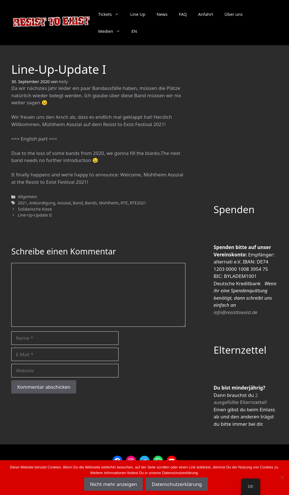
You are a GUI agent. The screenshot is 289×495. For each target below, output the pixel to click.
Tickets (111, 14)
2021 (22, 203)
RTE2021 (138, 203)
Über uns (233, 14)
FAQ (183, 14)
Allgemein (27, 196)
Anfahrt (205, 14)
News (162, 14)
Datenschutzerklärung (177, 484)
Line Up (137, 14)
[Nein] (282, 477)
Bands (91, 203)
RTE (124, 203)
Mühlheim (109, 203)
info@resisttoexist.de (235, 312)
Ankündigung (42, 203)
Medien (112, 31)
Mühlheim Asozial (62, 124)
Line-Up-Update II (35, 215)
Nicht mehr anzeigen (113, 484)
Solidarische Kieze (35, 209)
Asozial (64, 203)
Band (78, 203)
